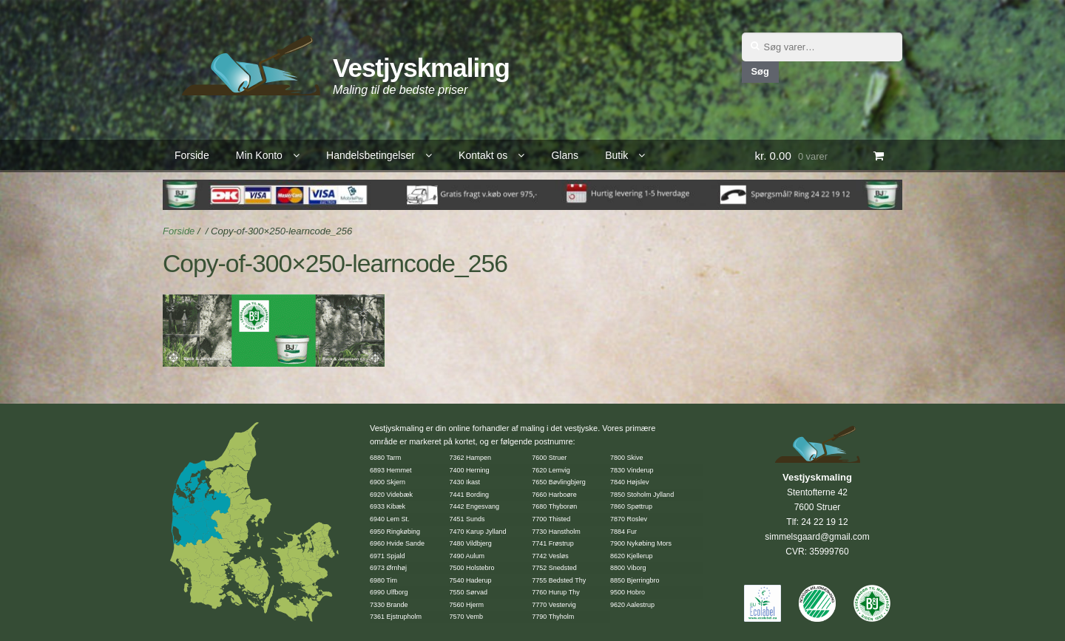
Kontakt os (483, 155)
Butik (616, 155)
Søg (759, 71)
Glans (564, 155)
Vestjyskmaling (421, 67)
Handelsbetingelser (370, 155)
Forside (192, 155)
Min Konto (259, 155)
